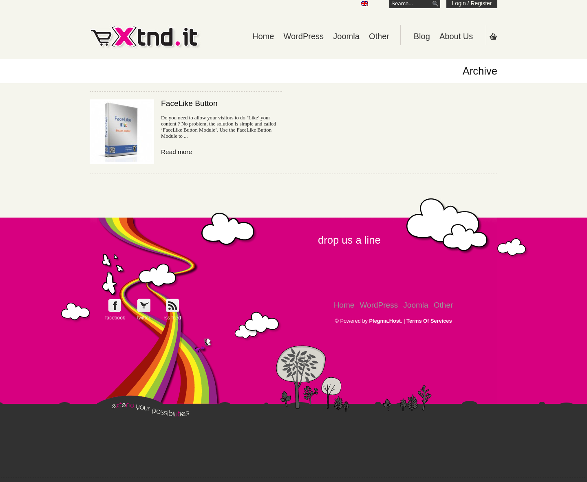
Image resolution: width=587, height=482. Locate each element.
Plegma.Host (385, 321)
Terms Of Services (429, 321)
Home (263, 36)
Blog (422, 36)
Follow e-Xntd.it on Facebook (115, 305)
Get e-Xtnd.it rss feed (172, 305)
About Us (456, 36)
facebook (115, 318)
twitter (143, 318)
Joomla (346, 36)
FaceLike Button (189, 103)
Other (379, 36)
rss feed (172, 318)
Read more (176, 151)
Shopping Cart (493, 36)
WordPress (304, 36)
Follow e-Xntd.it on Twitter (143, 305)
